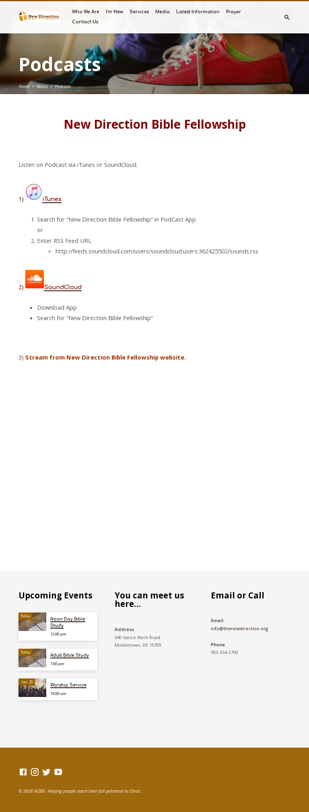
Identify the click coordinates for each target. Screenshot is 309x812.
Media (162, 11)
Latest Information (198, 11)
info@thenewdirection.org (239, 628)
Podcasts (63, 86)
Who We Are (85, 11)
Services (139, 11)
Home (24, 86)
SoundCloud (63, 287)
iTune (50, 199)
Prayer (233, 11)
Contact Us (85, 22)
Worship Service (68, 685)
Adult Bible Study (69, 655)
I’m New (114, 11)
